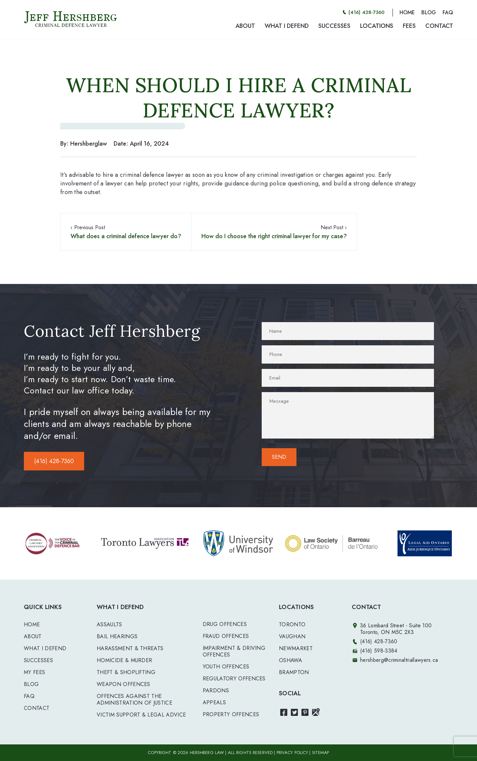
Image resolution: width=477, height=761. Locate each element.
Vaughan (292, 636)
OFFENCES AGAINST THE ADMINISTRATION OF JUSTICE (134, 699)
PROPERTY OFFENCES (231, 714)
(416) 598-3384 (378, 651)
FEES (409, 26)
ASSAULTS (109, 624)
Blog (31, 684)
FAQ (448, 12)
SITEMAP (320, 752)
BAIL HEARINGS (117, 636)
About (33, 636)
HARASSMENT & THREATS (130, 648)
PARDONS (216, 690)
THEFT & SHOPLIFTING (126, 672)
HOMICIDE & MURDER (124, 660)
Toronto (292, 624)
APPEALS (214, 702)
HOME (407, 12)
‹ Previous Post (126, 232)
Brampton (294, 672)
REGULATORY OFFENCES (234, 678)
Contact (36, 708)
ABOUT (245, 26)
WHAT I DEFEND (287, 26)
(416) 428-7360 (366, 12)
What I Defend (45, 648)
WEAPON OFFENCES (123, 684)
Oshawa (290, 660)
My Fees (34, 672)
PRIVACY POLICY (292, 752)
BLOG (428, 12)
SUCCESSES (334, 26)
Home (32, 624)
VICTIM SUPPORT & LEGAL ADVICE (141, 715)
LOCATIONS (376, 26)
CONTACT (439, 26)
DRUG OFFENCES (225, 624)
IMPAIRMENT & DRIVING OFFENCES (234, 651)
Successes (38, 660)
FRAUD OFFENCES (226, 636)
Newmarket (296, 648)
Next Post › (274, 232)
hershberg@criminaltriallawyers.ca (399, 660)
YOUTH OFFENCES (226, 666)
